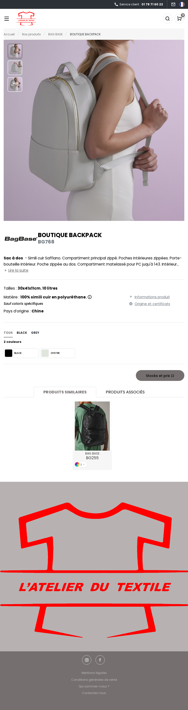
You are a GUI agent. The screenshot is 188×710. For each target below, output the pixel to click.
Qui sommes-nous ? (94, 686)
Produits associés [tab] (125, 392)
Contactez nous (94, 693)
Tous (8, 333)
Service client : (138, 4)
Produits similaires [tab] (65, 392)
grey (35, 333)
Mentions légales (94, 673)
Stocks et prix (160, 375)
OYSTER (50, 353)
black (22, 333)
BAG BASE (92, 456)
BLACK (13, 353)
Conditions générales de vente (94, 680)
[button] (15, 51)
